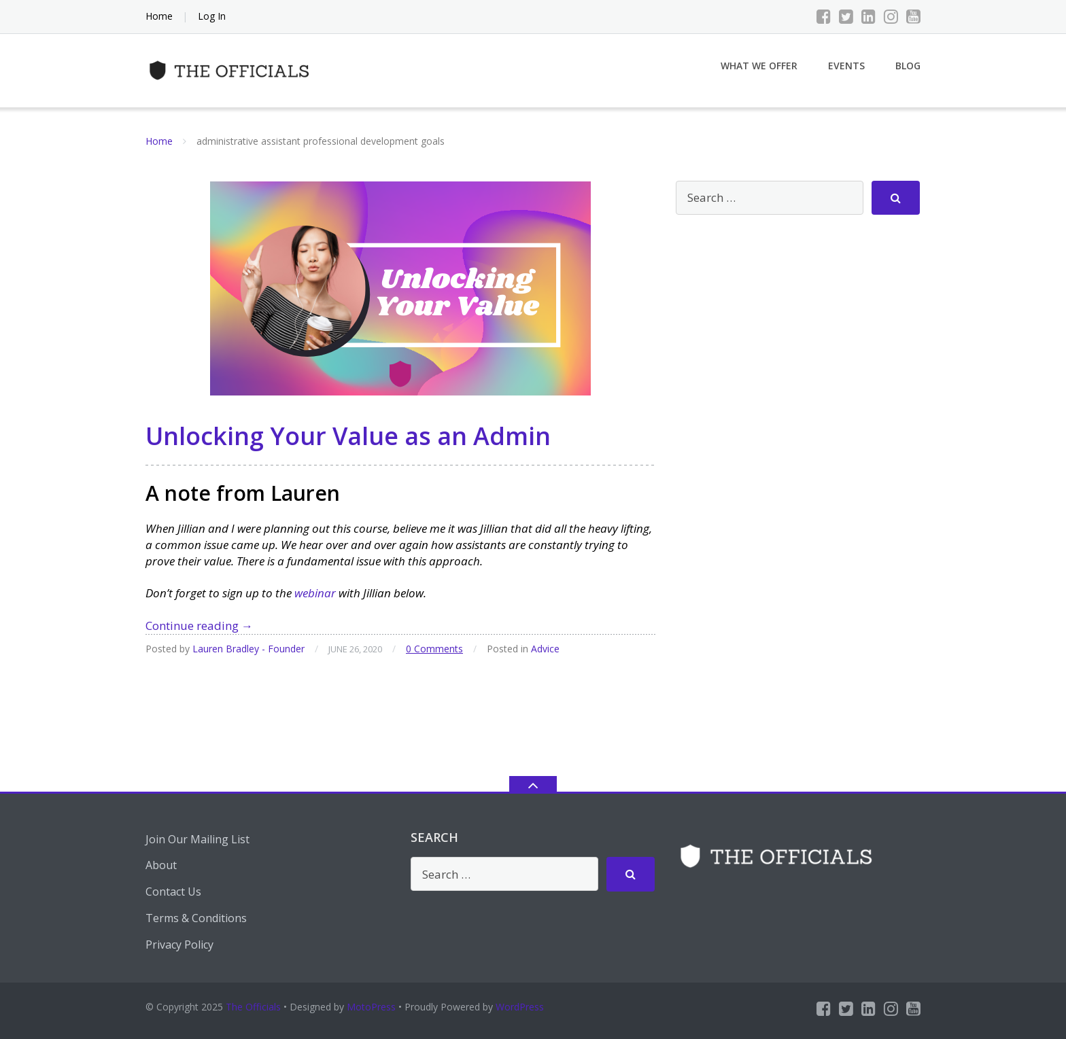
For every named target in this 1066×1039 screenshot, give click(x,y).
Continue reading (199, 625)
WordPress (520, 1006)
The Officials (253, 1006)
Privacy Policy (179, 944)
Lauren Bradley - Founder (248, 648)
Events (846, 65)
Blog (908, 65)
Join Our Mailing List (197, 839)
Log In (212, 16)
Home (159, 16)
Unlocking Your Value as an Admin (348, 436)
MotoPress (371, 1006)
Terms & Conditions (196, 918)
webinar (315, 593)
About (161, 865)
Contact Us (173, 891)
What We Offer (759, 65)
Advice (545, 648)
